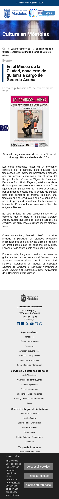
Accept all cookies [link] (38, 466)
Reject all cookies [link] (38, 475)
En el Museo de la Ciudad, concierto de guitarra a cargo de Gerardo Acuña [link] (27, 52)
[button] (48, 13)
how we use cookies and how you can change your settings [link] (13, 488)
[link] (27, 12)
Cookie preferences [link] (38, 484)
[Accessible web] (3, 128)
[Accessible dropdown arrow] (7, 128)
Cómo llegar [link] (30, 319)
